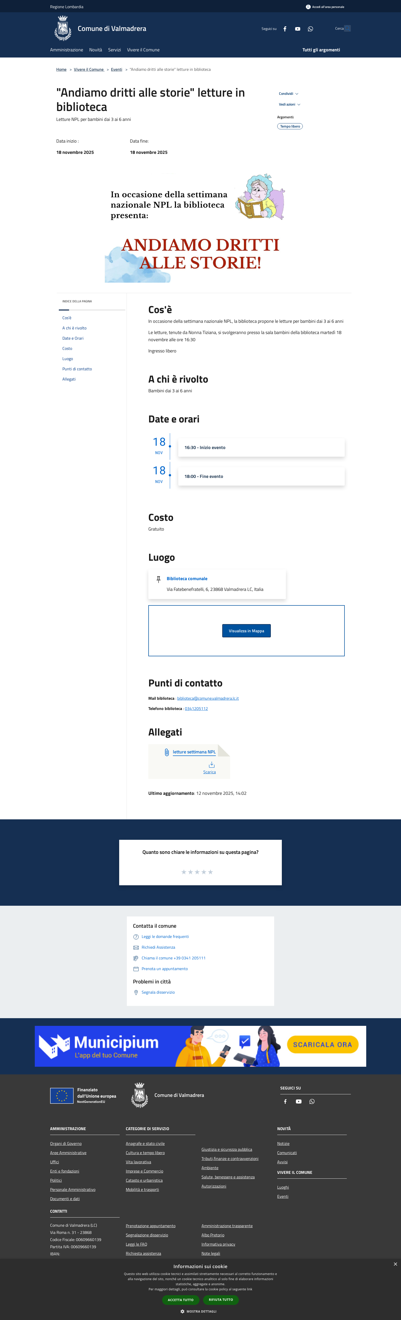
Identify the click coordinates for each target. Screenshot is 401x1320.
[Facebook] (274, 28)
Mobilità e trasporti (142, 1189)
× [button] (395, 1264)
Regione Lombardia (66, 7)
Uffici (54, 1162)
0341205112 (196, 708)
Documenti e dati (65, 1199)
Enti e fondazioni (64, 1171)
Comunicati (287, 1153)
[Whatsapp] (299, 28)
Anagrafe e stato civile (145, 1143)
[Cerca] (345, 28)
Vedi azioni (290, 104)
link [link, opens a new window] (249, 1289)
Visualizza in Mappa (246, 631)
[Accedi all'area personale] (325, 7)
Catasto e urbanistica (144, 1180)
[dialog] (200, 1289)
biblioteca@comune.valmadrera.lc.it (208, 698)
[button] (200, 1311)
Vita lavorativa (138, 1162)
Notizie (283, 1143)
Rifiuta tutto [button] (221, 1300)
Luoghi (283, 1187)
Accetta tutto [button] (181, 1300)
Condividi (289, 94)
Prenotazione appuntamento (150, 1226)
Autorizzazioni (214, 1186)
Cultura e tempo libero (145, 1153)
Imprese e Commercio (144, 1171)
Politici (56, 1180)
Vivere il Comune (89, 69)
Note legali (211, 1253)
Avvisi (282, 1162)
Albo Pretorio (213, 1235)
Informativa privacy (218, 1244)
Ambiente (210, 1168)
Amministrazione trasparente (227, 1226)
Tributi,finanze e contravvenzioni (230, 1158)
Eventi (116, 69)
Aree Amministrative (68, 1153)
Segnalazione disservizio (147, 1235)
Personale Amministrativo (72, 1189)
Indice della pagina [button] (77, 301)
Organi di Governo (66, 1143)
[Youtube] (286, 28)
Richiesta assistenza (143, 1253)
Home (61, 69)
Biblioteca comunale (187, 578)
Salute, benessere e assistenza (228, 1177)
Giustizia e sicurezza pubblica (227, 1149)
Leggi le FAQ (136, 1244)
